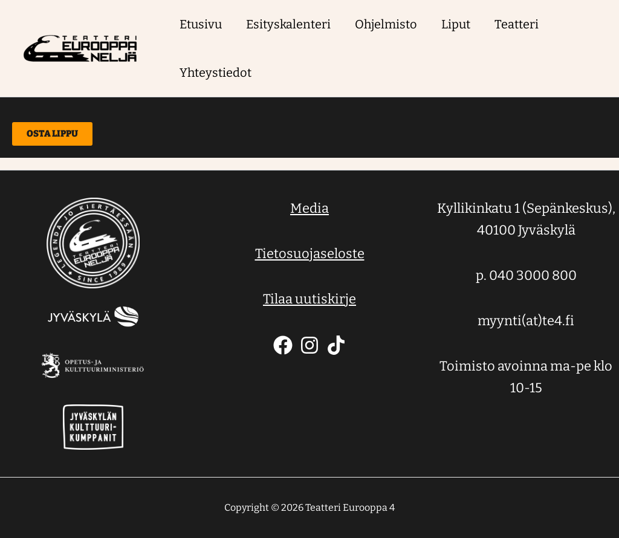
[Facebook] (283, 345)
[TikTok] (336, 345)
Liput (455, 24)
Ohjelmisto (386, 24)
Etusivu (201, 24)
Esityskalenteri (288, 24)
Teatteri (516, 24)
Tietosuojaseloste (310, 253)
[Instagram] (309, 345)
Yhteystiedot (215, 72)
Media (309, 208)
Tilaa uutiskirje (309, 299)
